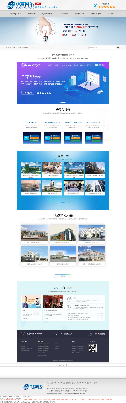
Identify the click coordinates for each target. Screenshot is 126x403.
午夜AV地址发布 (37, 402)
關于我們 (31, 14)
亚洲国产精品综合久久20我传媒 (10, 398)
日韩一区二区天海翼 (6, 402)
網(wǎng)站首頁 (15, 14)
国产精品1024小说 (49, 402)
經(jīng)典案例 (96, 14)
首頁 (13, 47)
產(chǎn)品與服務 (47, 14)
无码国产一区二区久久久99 (22, 402)
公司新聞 (64, 14)
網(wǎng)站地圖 (82, 391)
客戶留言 (111, 14)
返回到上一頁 (63, 365)
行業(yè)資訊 (79, 14)
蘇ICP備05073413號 (78, 393)
